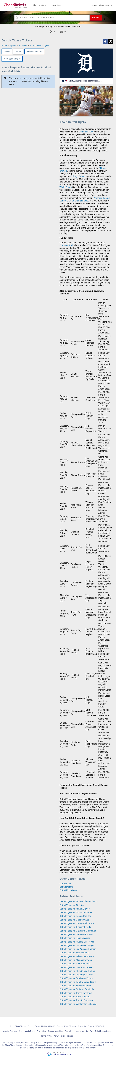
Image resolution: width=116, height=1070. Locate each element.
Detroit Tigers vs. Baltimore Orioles (76, 912)
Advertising (41, 1031)
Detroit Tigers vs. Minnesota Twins (76, 960)
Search (96, 17)
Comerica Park (86, 131)
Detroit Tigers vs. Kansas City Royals (77, 942)
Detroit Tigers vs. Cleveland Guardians (78, 931)
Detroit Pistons (66, 887)
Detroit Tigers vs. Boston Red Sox (75, 916)
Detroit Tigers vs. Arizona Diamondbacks (79, 901)
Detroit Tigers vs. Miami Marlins (74, 952)
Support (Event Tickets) (66, 1026)
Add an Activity (82, 1031)
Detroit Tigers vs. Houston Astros (75, 938)
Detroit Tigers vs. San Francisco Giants (78, 982)
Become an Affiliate (55, 1031)
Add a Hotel (69, 1031)
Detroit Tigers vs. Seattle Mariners (75, 985)
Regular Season (34, 51)
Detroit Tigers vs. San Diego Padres (76, 978)
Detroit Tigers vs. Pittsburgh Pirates (76, 974)
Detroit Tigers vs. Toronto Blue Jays (76, 1000)
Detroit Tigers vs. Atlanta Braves (75, 909)
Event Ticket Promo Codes (100, 1031)
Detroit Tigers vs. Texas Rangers (75, 996)
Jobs (21, 1031)
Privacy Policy (59, 1036)
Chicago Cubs (77, 176)
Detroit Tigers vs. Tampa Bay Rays (76, 993)
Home (7, 51)
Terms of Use (46, 1036)
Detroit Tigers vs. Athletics (72, 905)
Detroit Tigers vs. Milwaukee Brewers (77, 956)
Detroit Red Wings (68, 890)
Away (18, 51)
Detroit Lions (65, 883)
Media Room (30, 1031)
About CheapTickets (18, 1026)
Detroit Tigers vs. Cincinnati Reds (75, 927)
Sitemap (70, 1036)
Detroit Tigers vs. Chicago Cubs (74, 920)
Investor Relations (10, 1031)
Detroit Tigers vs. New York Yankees (76, 967)
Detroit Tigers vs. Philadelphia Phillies (77, 971)
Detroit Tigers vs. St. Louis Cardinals (77, 989)
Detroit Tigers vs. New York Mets (75, 963)
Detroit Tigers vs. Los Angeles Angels (77, 945)
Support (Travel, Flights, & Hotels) (41, 1026)
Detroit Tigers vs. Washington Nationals (78, 1004)
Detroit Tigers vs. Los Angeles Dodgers (78, 949)
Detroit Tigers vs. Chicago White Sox (77, 923)
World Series (66, 187)
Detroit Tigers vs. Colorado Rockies (76, 934)
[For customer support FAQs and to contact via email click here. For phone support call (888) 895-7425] (102, 5)
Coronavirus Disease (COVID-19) (90, 1026)
